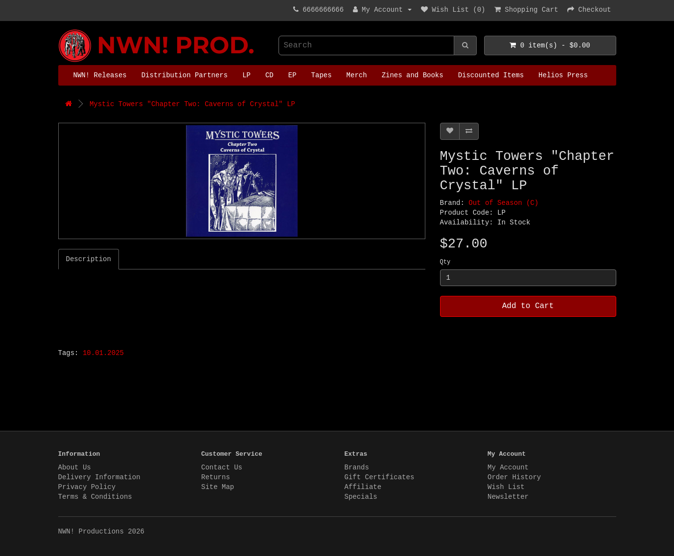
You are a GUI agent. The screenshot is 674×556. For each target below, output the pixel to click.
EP (292, 75)
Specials (361, 497)
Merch (357, 75)
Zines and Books (412, 75)
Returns (215, 477)
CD (269, 75)
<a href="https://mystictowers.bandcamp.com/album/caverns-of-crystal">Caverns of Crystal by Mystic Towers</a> (180, 306)
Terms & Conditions (95, 497)
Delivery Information (99, 477)
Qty (445, 262)
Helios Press (563, 75)
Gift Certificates (380, 477)
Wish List (506, 487)
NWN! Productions (60, 29)
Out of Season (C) (503, 203)
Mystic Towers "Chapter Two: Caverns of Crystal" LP (192, 104)
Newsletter (508, 497)
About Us (74, 467)
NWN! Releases (100, 75)
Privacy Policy (87, 487)
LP (246, 75)
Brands (357, 467)
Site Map (217, 487)
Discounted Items (491, 75)
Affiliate (363, 487)
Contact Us (221, 467)
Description (88, 259)
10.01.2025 (103, 353)
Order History (514, 477)
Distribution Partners (184, 75)
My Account (508, 467)
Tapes (321, 75)
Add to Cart (528, 306)
